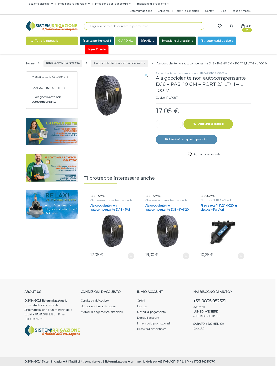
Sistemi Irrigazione (141, 10)
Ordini (141, 300)
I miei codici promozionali (153, 323)
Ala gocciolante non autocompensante (119, 63)
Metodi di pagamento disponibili (102, 312)
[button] (146, 75)
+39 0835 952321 (209, 300)
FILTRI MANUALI (222, 199)
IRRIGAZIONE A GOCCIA (63, 63)
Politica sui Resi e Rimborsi (98, 306)
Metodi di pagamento (151, 312)
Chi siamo (164, 10)
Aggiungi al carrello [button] (131, 256)
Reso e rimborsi (241, 10)
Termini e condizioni (187, 10)
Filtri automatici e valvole (216, 41)
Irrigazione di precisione (151, 3)
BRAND (146, 41)
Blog (223, 10)
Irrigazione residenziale (72, 3)
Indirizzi (142, 306)
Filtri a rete (206, 199)
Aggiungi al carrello (211, 124)
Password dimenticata (151, 329)
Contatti (210, 10)
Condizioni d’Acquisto (95, 300)
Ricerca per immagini (97, 41)
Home (30, 63)
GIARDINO (125, 41)
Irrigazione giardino (38, 3)
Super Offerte (97, 49)
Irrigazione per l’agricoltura (111, 3)
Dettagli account (148, 317)
